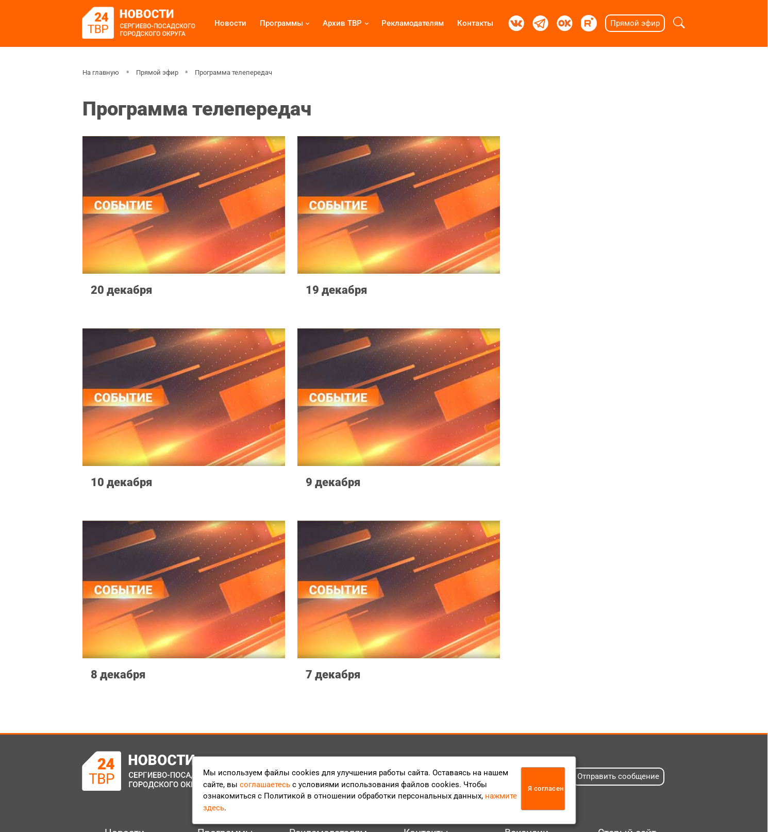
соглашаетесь (265, 784)
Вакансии (526, 627)
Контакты (475, 23)
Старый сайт (627, 627)
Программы (281, 23)
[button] (679, 23)
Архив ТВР (342, 23)
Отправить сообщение (618, 570)
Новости (230, 23)
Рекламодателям (412, 23)
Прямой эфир (635, 23)
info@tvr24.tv (543, 717)
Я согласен (546, 788)
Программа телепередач (233, 72)
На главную (100, 72)
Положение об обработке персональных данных (378, 740)
